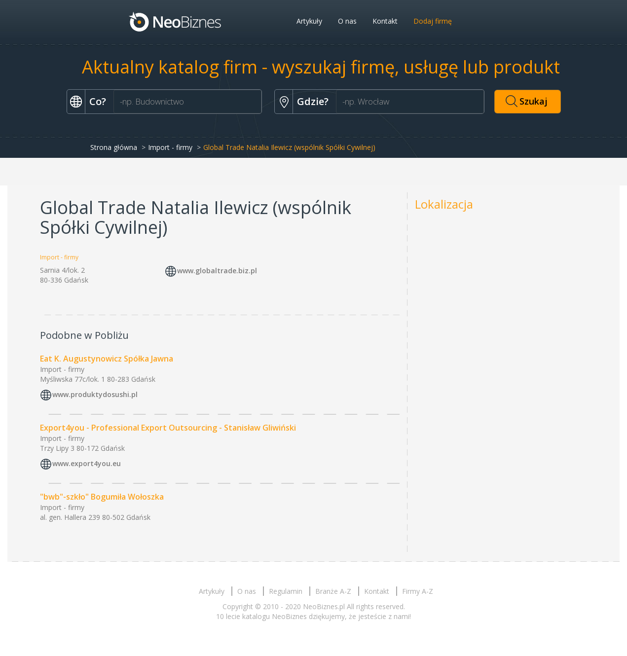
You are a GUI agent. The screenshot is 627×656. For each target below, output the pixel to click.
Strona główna (113, 147)
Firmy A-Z (417, 591)
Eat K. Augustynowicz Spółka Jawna (106, 358)
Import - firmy (170, 147)
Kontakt (385, 21)
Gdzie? (313, 101)
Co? (97, 101)
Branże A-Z (333, 591)
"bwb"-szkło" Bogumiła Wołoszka (102, 496)
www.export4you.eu (86, 463)
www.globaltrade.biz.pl (217, 271)
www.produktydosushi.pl (95, 394)
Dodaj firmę (432, 21)
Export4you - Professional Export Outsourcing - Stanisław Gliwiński (168, 427)
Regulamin (285, 591)
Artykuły (309, 21)
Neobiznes (175, 21)
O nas (347, 21)
